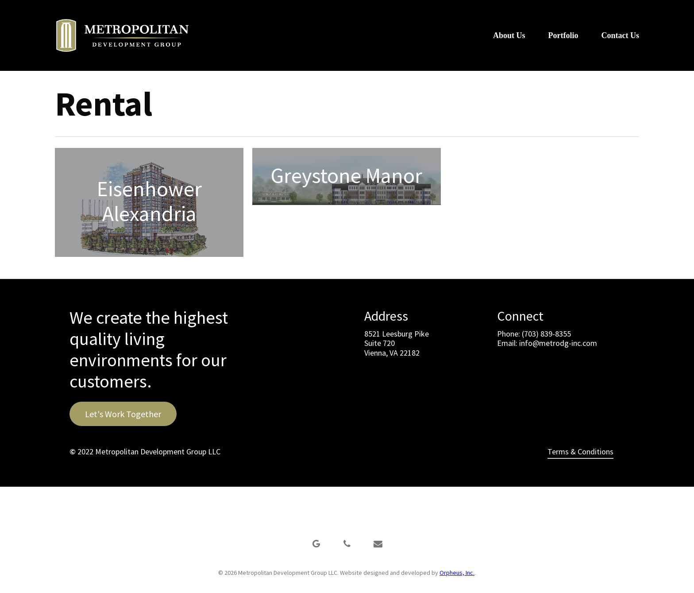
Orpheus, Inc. (457, 573)
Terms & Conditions (580, 451)
